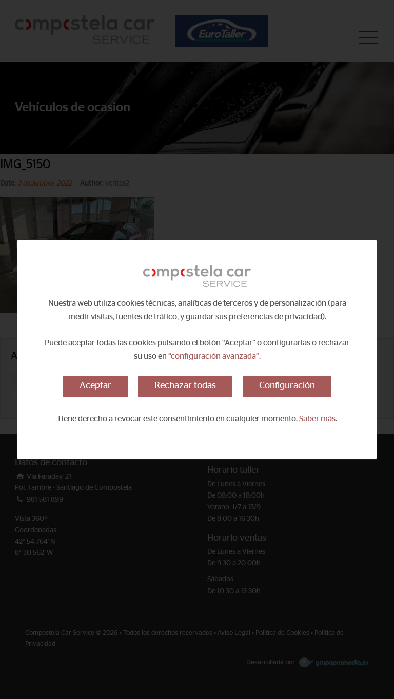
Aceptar (95, 385)
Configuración (287, 385)
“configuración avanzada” (213, 356)
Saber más (317, 419)
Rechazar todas (185, 385)
